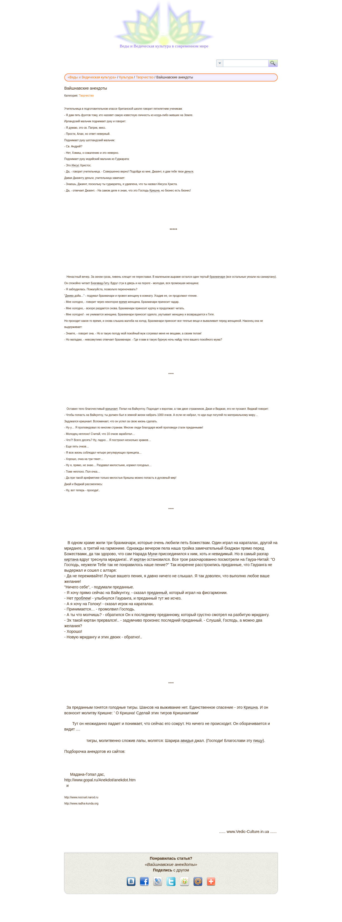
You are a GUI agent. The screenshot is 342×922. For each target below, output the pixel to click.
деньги (188, 171)
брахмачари (217, 276)
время (123, 301)
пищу (258, 740)
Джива (69, 295)
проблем (82, 598)
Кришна (154, 190)
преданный (157, 592)
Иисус (75, 165)
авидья (186, 740)
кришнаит (111, 408)
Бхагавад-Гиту (100, 283)
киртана (71, 559)
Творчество (86, 95)
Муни (152, 554)
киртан (140, 559)
